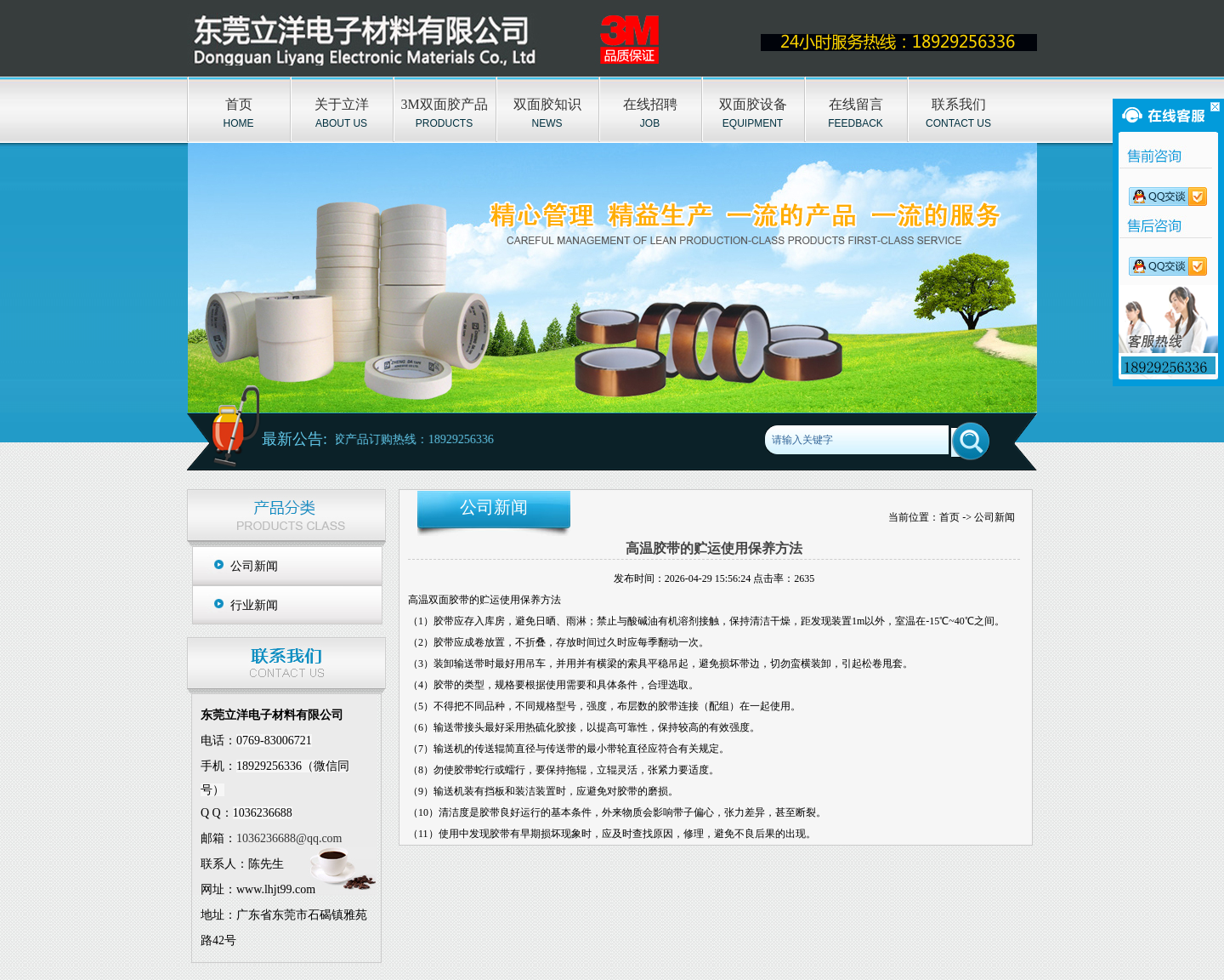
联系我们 (959, 104)
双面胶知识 (547, 104)
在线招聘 (650, 104)
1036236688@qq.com (289, 838)
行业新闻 (254, 605)
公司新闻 (254, 566)
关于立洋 (341, 104)
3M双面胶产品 (443, 104)
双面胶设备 (753, 104)
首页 (238, 104)
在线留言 (856, 104)
